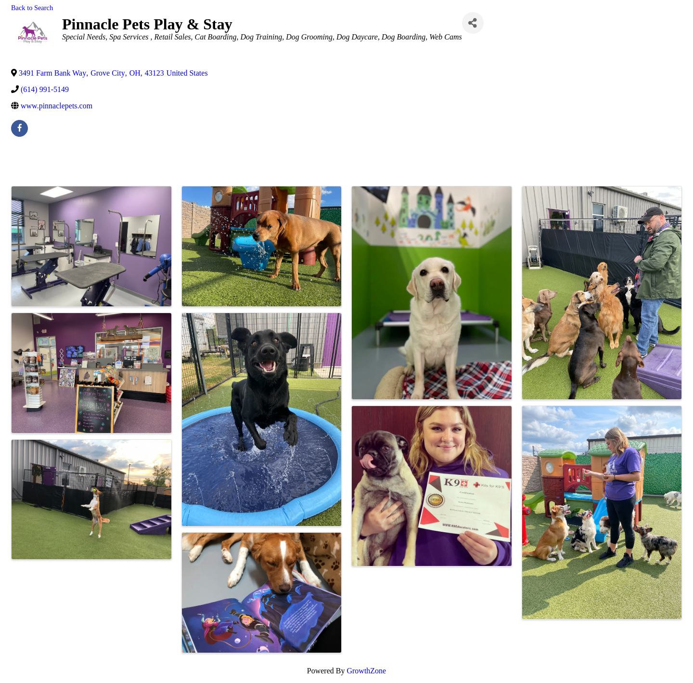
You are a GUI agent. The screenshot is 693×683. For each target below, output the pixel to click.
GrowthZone (366, 671)
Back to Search (32, 8)
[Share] (473, 23)
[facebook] (19, 128)
